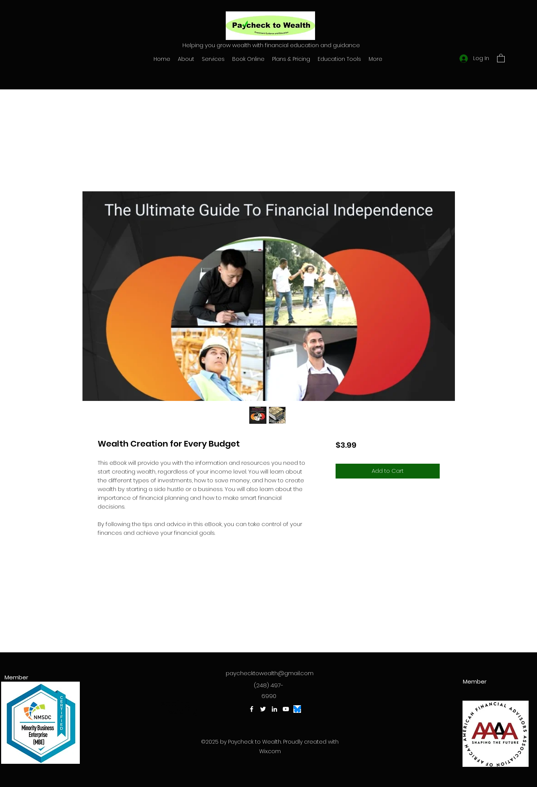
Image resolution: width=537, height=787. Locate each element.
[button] (501, 57)
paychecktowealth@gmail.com (270, 673)
